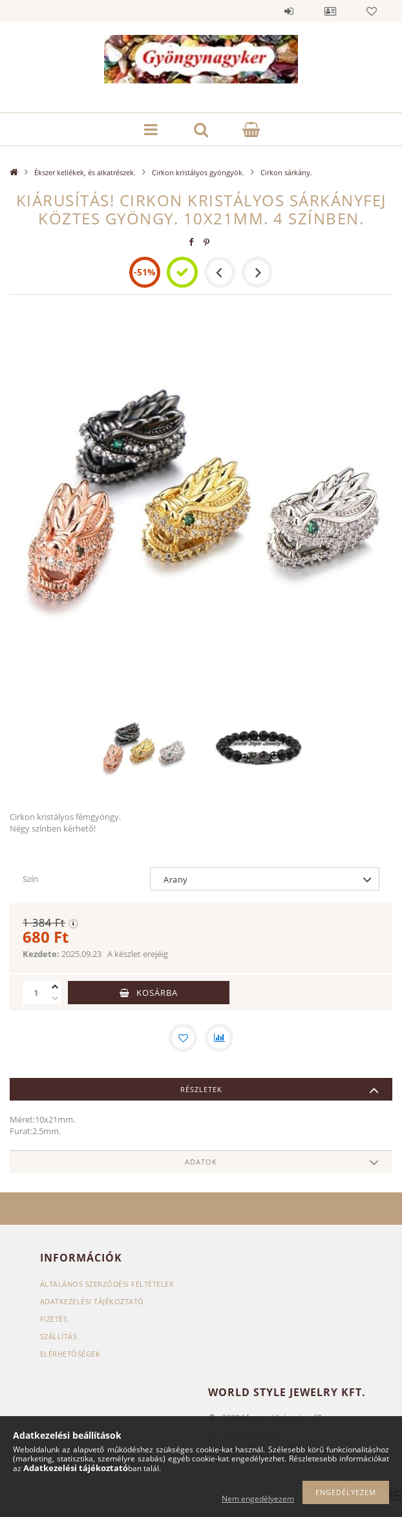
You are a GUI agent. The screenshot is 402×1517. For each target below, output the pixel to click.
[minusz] (54, 998)
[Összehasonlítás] (219, 1038)
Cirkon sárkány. (286, 172)
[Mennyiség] (35, 992)
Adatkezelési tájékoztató (92, 1301)
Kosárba (157, 992)
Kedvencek (372, 11)
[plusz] (54, 987)
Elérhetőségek (70, 1354)
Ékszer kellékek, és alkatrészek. (85, 172)
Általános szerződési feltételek (107, 1284)
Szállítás (59, 1336)
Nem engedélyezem (258, 1498)
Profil (330, 11)
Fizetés (54, 1319)
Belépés (289, 11)
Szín (30, 879)
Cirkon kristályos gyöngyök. (198, 172)
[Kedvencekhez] (183, 1038)
